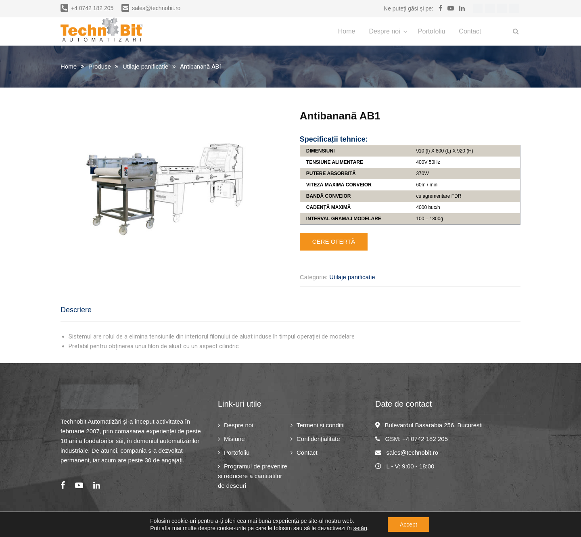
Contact (470, 31)
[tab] (76, 310)
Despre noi (384, 31)
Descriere (76, 310)
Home (346, 31)
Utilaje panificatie (145, 66)
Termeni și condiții (321, 425)
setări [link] (360, 528)
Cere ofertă (333, 241)
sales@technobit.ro (150, 8)
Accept (408, 524)
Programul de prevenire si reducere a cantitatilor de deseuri (252, 476)
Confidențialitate (318, 438)
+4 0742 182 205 (87, 8)
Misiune (234, 438)
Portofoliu (431, 31)
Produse (99, 66)
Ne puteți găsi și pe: (408, 8)
